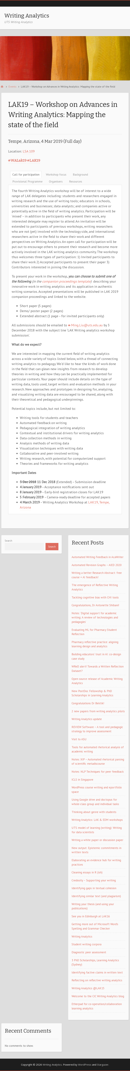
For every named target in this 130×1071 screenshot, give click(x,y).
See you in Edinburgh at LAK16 (91, 916)
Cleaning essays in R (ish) (87, 872)
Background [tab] (80, 174)
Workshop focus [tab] (56, 174)
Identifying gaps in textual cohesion (94, 888)
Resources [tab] (75, 181)
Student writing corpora (86, 944)
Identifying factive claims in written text (97, 972)
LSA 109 (29, 151)
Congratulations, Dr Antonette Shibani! (95, 605)
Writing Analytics (26, 15)
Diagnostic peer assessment (89, 952)
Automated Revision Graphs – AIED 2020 (97, 565)
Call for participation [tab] (25, 174)
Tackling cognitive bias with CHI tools (95, 597)
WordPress (84, 1064)
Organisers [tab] (56, 181)
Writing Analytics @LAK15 (88, 988)
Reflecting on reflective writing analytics (97, 980)
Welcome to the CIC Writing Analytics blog (98, 996)
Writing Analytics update (87, 719)
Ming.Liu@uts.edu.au (87, 325)
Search (8, 540)
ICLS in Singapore (82, 779)
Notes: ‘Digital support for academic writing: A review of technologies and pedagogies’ (95, 617)
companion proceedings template (66, 281)
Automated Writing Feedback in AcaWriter (97, 557)
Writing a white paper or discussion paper (97, 840)
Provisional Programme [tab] (27, 181)
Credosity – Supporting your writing (94, 880)
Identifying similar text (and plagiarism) (96, 896)
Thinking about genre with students (94, 812)
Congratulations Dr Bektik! (88, 703)
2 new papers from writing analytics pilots (98, 711)
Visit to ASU (79, 739)
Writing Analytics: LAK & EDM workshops (97, 820)
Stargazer (103, 1064)
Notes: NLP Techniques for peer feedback (98, 771)
